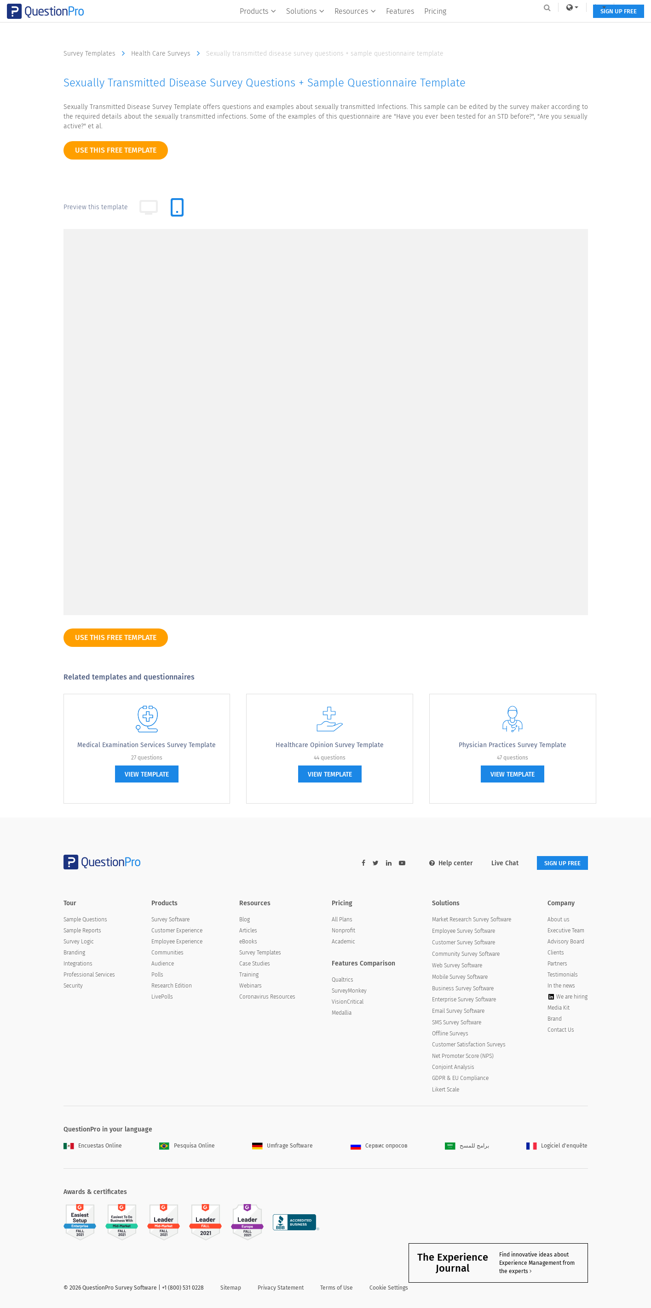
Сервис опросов (379, 1146)
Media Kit (558, 1008)
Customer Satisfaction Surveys (469, 1045)
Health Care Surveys (167, 53)
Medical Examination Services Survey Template (146, 745)
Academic (343, 942)
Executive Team (565, 931)
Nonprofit (343, 931)
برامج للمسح (467, 1146)
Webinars (250, 986)
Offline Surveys (450, 1034)
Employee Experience (176, 942)
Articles (248, 931)
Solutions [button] (302, 26)
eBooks (248, 942)
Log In (575, 7)
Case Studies (254, 964)
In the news (561, 986)
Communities (167, 953)
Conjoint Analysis (453, 1067)
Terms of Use (336, 1288)
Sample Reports (82, 931)
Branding (74, 953)
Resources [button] (352, 26)
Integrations (77, 964)
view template (147, 774)
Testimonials (562, 975)
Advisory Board (565, 942)
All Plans (342, 920)
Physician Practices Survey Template (512, 745)
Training (249, 975)
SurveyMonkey (349, 991)
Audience (162, 964)
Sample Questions (85, 920)
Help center (445, 863)
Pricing (432, 26)
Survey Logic (78, 942)
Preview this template (95, 207)
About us (558, 920)
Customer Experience (176, 931)
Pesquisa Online (187, 1146)
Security (73, 986)
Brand (554, 1020)
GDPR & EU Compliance (460, 1078)
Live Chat (498, 863)
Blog (244, 920)
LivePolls (162, 997)
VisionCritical (347, 1003)
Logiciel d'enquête (557, 1146)
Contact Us (560, 1031)
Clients (555, 953)
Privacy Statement (281, 1288)
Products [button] (254, 26)
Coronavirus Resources (267, 997)
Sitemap (230, 1288)
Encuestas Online (92, 1146)
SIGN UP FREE (559, 26)
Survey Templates (96, 53)
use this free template (115, 150)
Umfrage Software (282, 1146)
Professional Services (89, 975)
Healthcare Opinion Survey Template (330, 745)
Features (397, 26)
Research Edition (171, 986)
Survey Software (170, 920)
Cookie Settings (388, 1288)
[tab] (177, 207)
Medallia (341, 1014)
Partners (557, 964)
